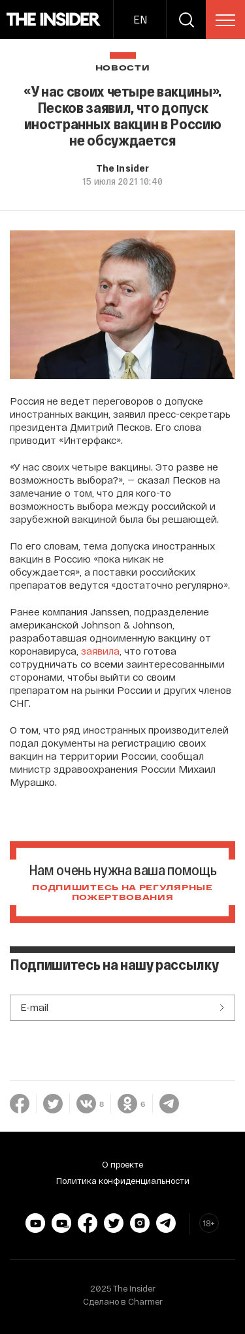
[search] (186, 19)
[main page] (54, 19)
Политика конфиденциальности (122, 1180)
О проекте (122, 1164)
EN (140, 19)
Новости (122, 68)
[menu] (225, 20)
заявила (100, 651)
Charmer (145, 1301)
